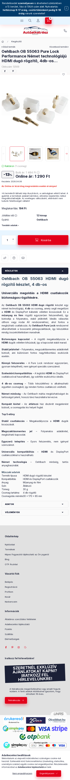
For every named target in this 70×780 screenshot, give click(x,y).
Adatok (9, 504)
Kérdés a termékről (14, 258)
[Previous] (4, 153)
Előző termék (9, 47)
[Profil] (38, 20)
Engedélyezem (47, 773)
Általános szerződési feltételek (20, 619)
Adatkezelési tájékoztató (17, 624)
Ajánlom (23, 258)
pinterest (12, 647)
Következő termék (58, 47)
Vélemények (12, 512)
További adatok (9, 225)
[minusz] (13, 241)
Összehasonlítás (5, 258)
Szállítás (9, 634)
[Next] (66, 153)
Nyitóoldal (10, 544)
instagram (19, 647)
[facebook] (5, 71)
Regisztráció (11, 587)
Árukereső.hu (14, 722)
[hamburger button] (22, 20)
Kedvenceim (11, 601)
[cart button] (48, 20)
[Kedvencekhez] (63, 74)
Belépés (9, 582)
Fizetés (8, 629)
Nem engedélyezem (22, 773)
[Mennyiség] (7, 240)
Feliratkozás (14, 700)
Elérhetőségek (12, 639)
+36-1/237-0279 (65, 31)
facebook (6, 647)
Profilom (9, 591)
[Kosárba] (43, 240)
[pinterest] (13, 71)
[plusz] (13, 239)
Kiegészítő (16, 41)
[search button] (30, 20)
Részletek (11, 271)
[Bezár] (66, 8)
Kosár (8, 597)
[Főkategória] (3, 41)
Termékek (10, 549)
